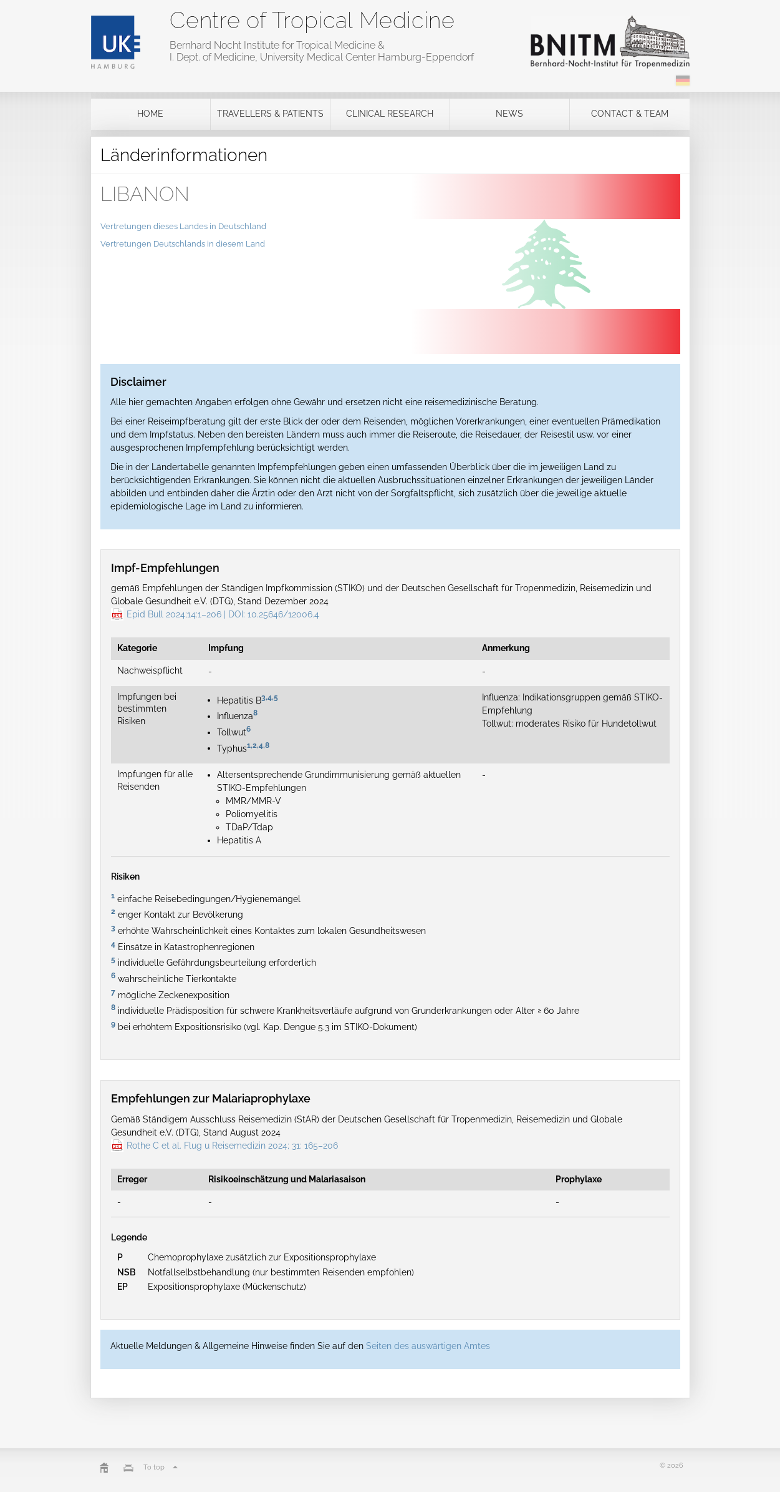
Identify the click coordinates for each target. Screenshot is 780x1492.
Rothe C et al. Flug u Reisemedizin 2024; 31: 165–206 (232, 1146)
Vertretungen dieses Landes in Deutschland (183, 226)
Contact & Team (629, 114)
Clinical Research (389, 114)
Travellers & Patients (270, 114)
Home (150, 114)
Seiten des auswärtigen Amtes (428, 1346)
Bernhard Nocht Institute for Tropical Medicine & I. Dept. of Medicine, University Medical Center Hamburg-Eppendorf (322, 51)
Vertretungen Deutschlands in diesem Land (182, 243)
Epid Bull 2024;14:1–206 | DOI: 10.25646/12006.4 (223, 614)
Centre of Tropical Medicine (312, 20)
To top (162, 1467)
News (509, 114)
